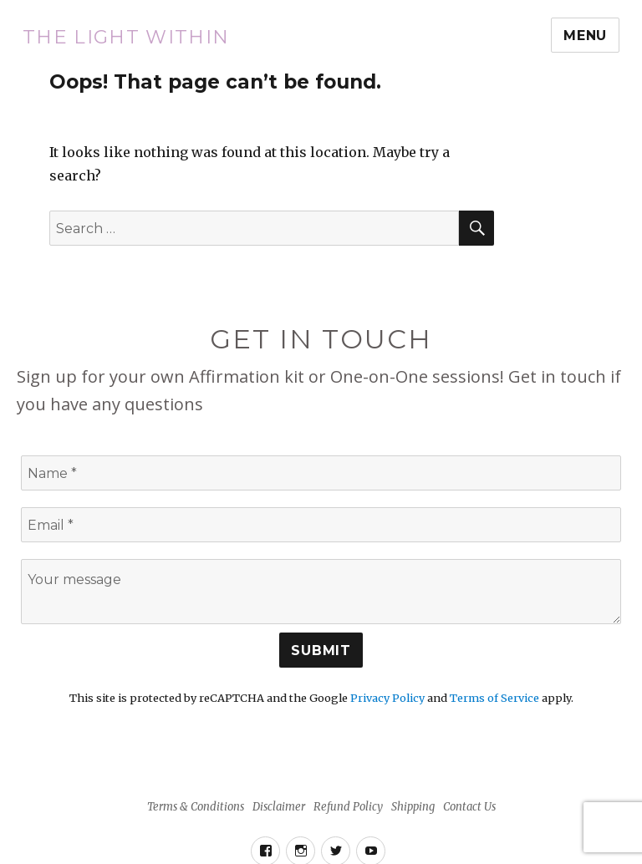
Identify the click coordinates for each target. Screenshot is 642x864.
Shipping (413, 807)
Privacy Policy (387, 697)
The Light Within (126, 36)
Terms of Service (494, 697)
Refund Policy (348, 807)
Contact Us (469, 807)
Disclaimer (278, 807)
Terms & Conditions (195, 807)
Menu (585, 35)
